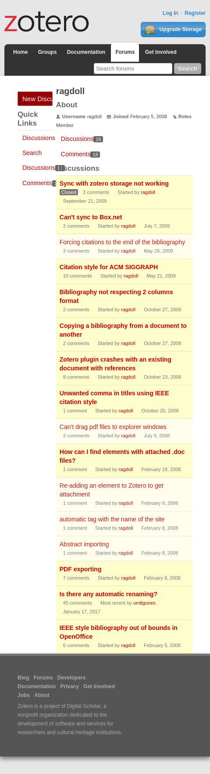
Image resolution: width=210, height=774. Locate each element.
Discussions (38, 137)
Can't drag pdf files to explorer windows (113, 426)
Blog (23, 678)
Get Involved (161, 52)
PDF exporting (81, 569)
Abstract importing (84, 544)
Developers (71, 678)
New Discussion (37, 98)
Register (195, 13)
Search (32, 152)
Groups (47, 52)
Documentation (86, 52)
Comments (42, 182)
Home (20, 52)
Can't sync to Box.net (91, 217)
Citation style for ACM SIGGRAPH (109, 267)
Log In (170, 13)
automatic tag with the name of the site (112, 519)
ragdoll (148, 192)
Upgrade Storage (173, 30)
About (42, 695)
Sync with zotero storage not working (114, 183)
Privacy (69, 686)
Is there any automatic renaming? (108, 594)
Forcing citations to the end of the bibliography (122, 242)
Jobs (24, 695)
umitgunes (144, 602)
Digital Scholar (84, 706)
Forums (125, 52)
